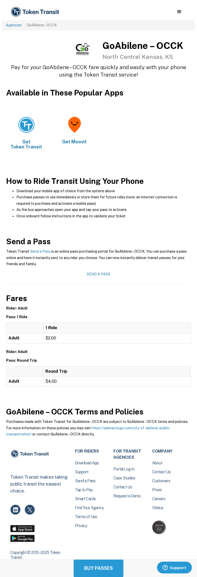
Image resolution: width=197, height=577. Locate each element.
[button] (179, 11)
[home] (36, 12)
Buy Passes (98, 568)
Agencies (14, 25)
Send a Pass (40, 251)
